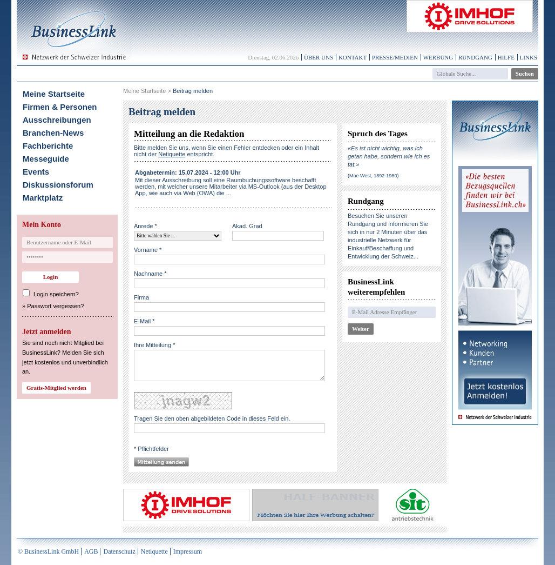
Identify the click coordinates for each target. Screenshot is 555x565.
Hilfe (506, 57)
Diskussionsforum (58, 184)
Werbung (438, 57)
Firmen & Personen (60, 106)
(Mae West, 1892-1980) (373, 175)
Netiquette (154, 551)
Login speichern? (56, 294)
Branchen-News (53, 132)
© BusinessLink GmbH (48, 551)
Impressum (187, 551)
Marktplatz (43, 197)
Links (528, 57)
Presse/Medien (395, 57)
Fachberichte (48, 145)
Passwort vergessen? (55, 306)
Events (36, 171)
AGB (91, 551)
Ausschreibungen (57, 119)
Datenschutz (119, 551)
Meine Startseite (54, 93)
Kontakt (353, 57)
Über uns (318, 57)
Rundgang (475, 57)
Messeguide (46, 158)
